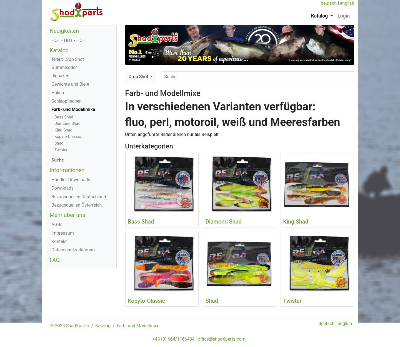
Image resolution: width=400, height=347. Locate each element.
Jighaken (60, 75)
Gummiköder (64, 67)
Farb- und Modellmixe (73, 109)
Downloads (62, 188)
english (347, 3)
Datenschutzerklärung (73, 249)
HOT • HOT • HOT (68, 40)
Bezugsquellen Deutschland (78, 196)
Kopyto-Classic (67, 136)
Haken (57, 92)
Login (344, 16)
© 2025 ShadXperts (69, 325)
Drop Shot (139, 76)
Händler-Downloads (70, 179)
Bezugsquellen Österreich (76, 205)
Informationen (67, 170)
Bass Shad (63, 117)
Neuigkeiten (64, 31)
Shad (58, 143)
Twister (61, 150)
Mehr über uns (67, 215)
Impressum (62, 233)
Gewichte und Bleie (70, 84)
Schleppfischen (66, 101)
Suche (57, 160)
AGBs (56, 224)
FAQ (55, 260)
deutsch (329, 3)
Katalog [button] (320, 16)
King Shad (63, 130)
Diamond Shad (67, 123)
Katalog (59, 50)
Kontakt (59, 241)
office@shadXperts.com (221, 339)
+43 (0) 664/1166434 (173, 339)
